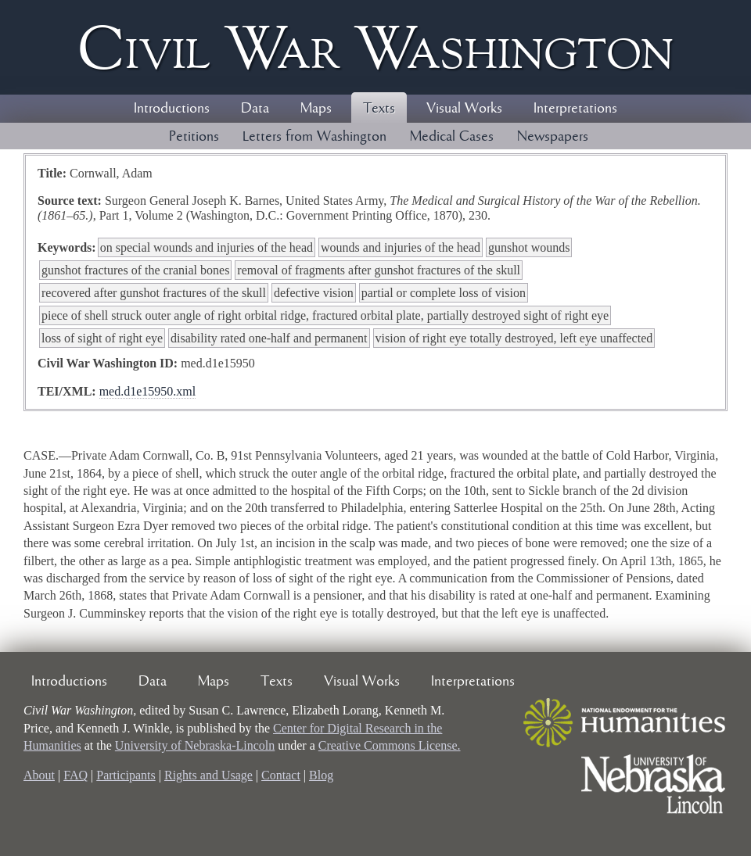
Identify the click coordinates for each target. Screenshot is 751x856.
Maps (316, 108)
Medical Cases (452, 137)
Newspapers (552, 137)
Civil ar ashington (375, 47)
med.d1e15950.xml (147, 391)
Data (255, 108)
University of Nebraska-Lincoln (195, 745)
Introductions (172, 108)
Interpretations (575, 108)
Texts (379, 108)
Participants (126, 775)
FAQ (75, 775)
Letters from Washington (314, 137)
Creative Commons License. (389, 745)
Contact (280, 775)
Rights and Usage (208, 775)
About (39, 775)
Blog (321, 775)
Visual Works (464, 108)
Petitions (194, 137)
